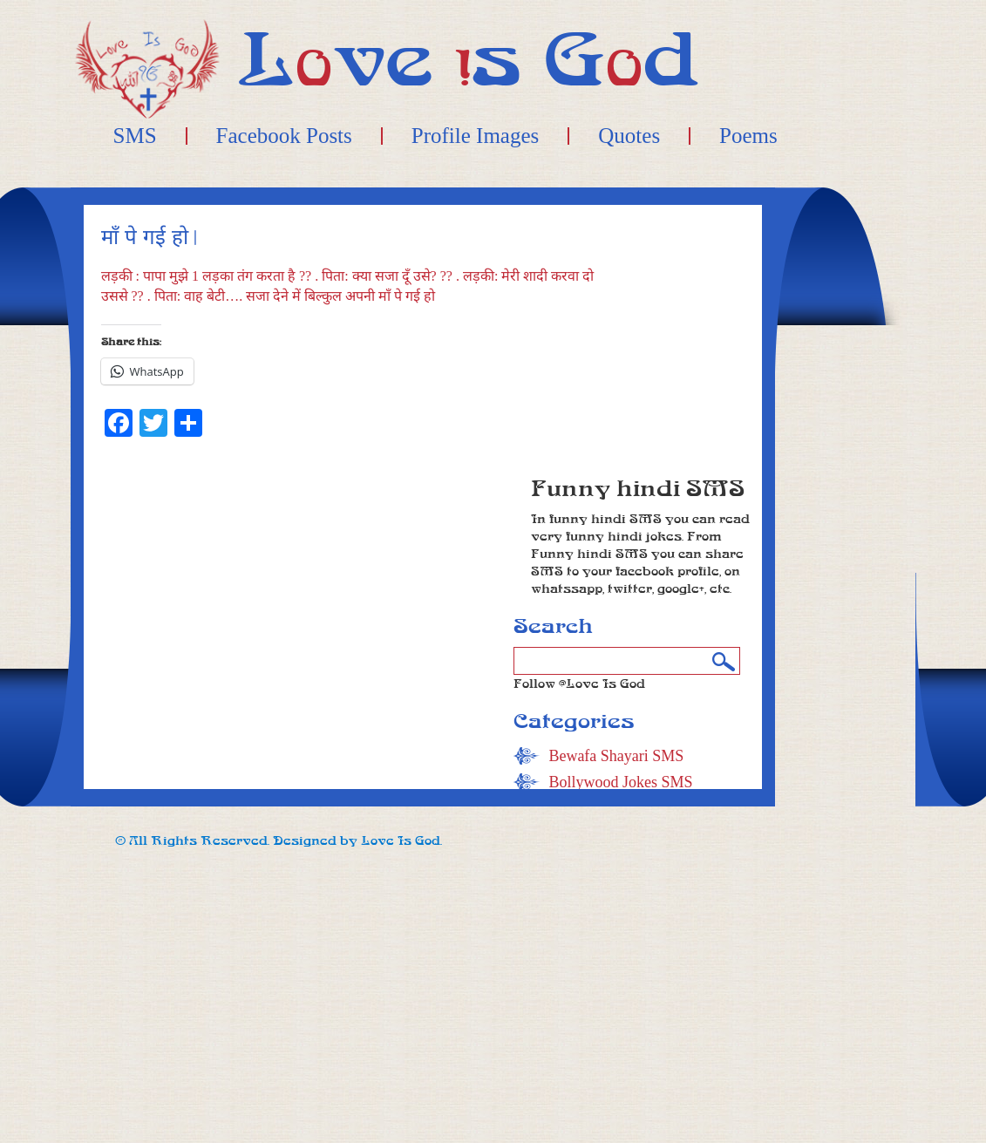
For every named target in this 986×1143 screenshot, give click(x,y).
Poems (748, 136)
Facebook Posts (284, 136)
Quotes (629, 136)
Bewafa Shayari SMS (615, 756)
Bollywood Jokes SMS (620, 782)
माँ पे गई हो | (150, 237)
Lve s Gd (468, 60)
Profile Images (475, 136)
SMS (135, 136)
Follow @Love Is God (579, 684)
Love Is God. (401, 840)
